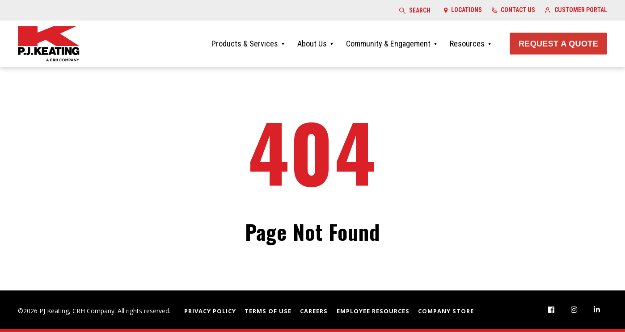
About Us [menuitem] (312, 43)
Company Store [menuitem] (446, 311)
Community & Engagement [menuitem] (388, 43)
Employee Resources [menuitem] (373, 311)
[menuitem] (551, 310)
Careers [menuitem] (314, 311)
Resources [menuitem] (467, 43)
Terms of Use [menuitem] (268, 311)
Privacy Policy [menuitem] (210, 311)
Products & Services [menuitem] (244, 43)
